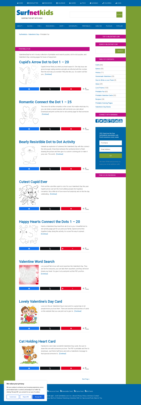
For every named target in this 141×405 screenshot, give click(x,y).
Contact (96, 396)
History (97, 72)
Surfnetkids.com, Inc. (65, 396)
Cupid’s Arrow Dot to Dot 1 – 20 (44, 62)
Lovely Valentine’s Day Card (40, 301)
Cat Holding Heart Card (37, 341)
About (75, 396)
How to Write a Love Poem (104, 80)
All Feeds (89, 391)
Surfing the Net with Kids (35, 12)
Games (97, 69)
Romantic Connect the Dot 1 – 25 (45, 102)
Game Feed (79, 391)
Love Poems (99, 88)
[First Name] (110, 142)
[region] (25, 391)
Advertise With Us (75, 398)
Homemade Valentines (103, 76)
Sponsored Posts (88, 398)
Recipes (98, 99)
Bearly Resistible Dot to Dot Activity (47, 142)
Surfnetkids (23, 34)
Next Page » (86, 379)
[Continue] (48, 74)
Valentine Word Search (37, 262)
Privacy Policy (82, 396)
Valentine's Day (33, 34)
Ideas (97, 84)
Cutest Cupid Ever (33, 182)
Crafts (97, 65)
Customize (12, 397)
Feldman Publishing (63, 398)
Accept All (38, 397)
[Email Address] (110, 149)
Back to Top (98, 398)
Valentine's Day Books (103, 107)
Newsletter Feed (66, 391)
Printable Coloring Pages (104, 103)
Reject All (26, 397)
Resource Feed (53, 391)
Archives (90, 396)
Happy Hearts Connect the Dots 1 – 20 (49, 222)
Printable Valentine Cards (104, 95)
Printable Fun (99, 92)
